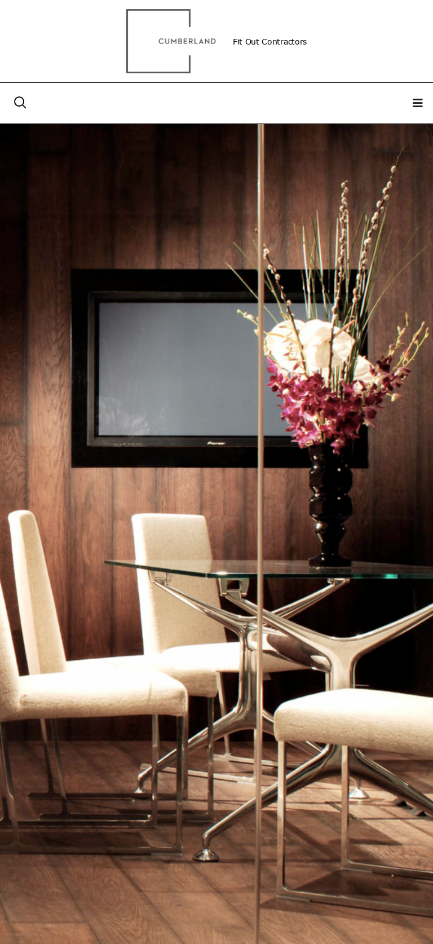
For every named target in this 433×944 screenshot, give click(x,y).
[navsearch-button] (20, 103)
